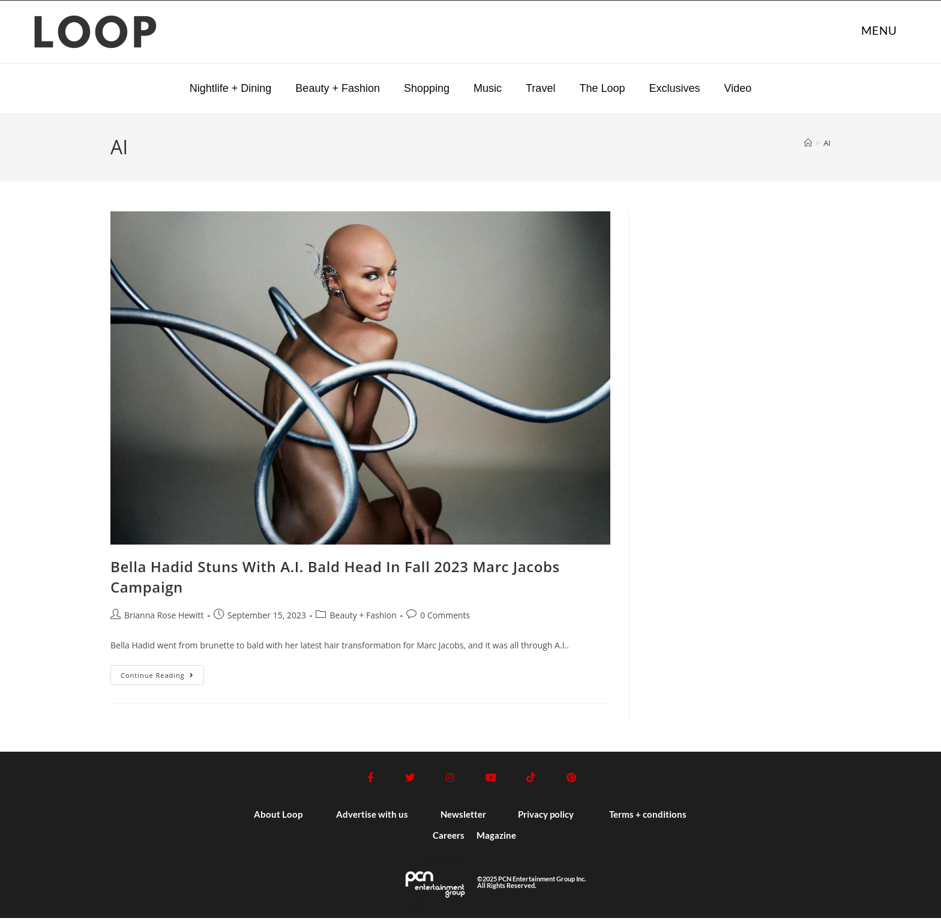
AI (827, 142)
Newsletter (463, 817)
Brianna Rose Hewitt (163, 615)
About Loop (278, 817)
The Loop (602, 88)
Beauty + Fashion (337, 88)
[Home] (808, 142)
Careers (448, 838)
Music (488, 88)
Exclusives (674, 88)
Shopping (426, 88)
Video (737, 88)
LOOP (96, 36)
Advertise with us (372, 817)
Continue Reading (162, 672)
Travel (540, 88)
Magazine (496, 838)
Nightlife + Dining (231, 88)
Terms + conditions (648, 817)
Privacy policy (546, 817)
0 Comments (445, 615)
